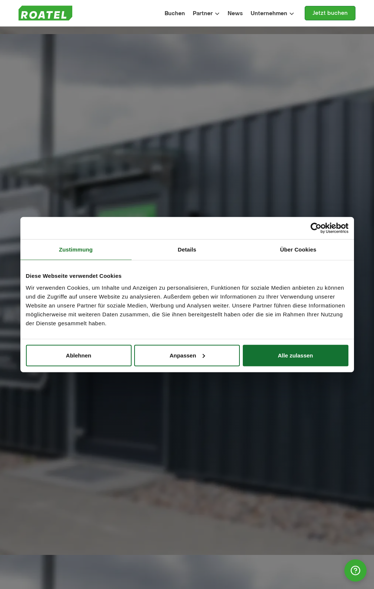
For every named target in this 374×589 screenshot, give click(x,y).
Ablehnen (78, 355)
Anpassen (187, 355)
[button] (206, 13)
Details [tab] (187, 249)
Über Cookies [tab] (298, 249)
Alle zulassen (295, 355)
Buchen (175, 13)
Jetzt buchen (330, 13)
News (235, 13)
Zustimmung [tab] (76, 249)
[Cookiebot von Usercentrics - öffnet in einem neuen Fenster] (316, 228)
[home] (45, 13)
